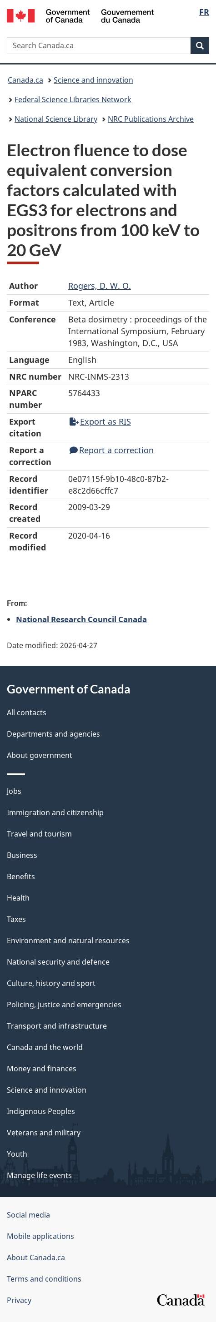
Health (18, 898)
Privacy (19, 1300)
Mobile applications (40, 1236)
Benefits (21, 876)
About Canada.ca (36, 1258)
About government (39, 755)
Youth (17, 1154)
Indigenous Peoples (41, 1111)
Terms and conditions (44, 1279)
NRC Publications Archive (151, 119)
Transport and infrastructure (57, 1026)
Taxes (16, 919)
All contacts (26, 713)
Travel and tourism (39, 834)
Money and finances (41, 1069)
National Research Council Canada (81, 619)
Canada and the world (45, 1047)
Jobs (14, 791)
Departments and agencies (53, 734)
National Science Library (56, 119)
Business (22, 855)
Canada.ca (25, 80)
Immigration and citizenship (55, 812)
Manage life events (39, 1175)
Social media (28, 1215)
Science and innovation (93, 80)
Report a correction (112, 450)
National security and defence (58, 962)
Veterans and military (43, 1133)
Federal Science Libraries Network (73, 99)
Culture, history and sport (51, 983)
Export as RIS (100, 421)
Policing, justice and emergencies (64, 1005)
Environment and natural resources (68, 941)
